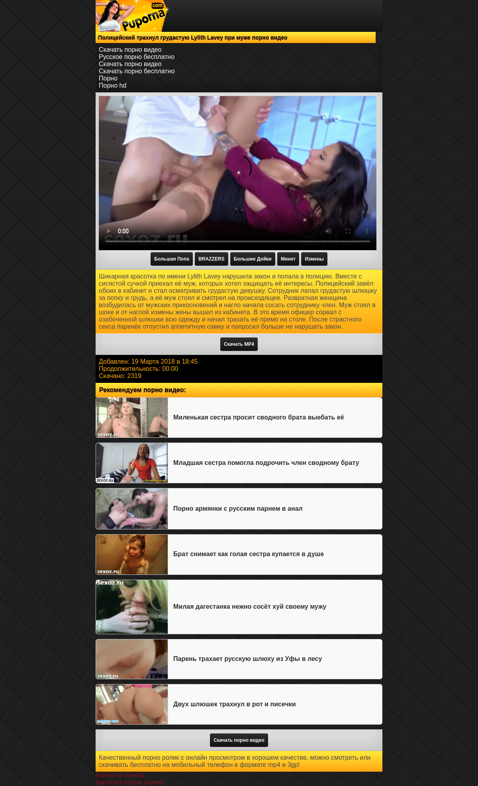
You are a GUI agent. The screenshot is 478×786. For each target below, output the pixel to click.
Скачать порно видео (130, 49)
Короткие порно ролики (130, 782)
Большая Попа (171, 259)
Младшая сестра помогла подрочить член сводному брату (266, 462)
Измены (314, 259)
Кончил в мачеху (120, 775)
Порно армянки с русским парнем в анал (238, 508)
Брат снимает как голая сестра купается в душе (248, 554)
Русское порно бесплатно (136, 56)
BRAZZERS (211, 259)
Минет (288, 259)
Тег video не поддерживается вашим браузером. (237, 173)
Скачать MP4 (239, 344)
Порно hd (112, 85)
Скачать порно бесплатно (137, 71)
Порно (108, 78)
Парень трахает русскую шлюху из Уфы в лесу (247, 658)
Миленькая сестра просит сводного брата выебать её (258, 417)
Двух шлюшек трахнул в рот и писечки (234, 704)
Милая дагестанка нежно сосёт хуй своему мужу (249, 606)
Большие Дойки (253, 259)
